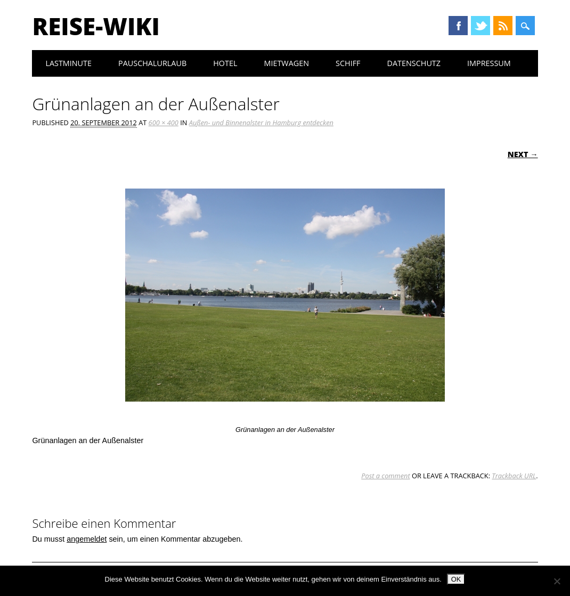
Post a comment (385, 475)
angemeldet (87, 539)
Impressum (489, 63)
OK (456, 579)
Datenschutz (414, 63)
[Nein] (556, 581)
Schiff (348, 63)
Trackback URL (514, 475)
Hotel (225, 63)
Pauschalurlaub (152, 63)
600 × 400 (163, 122)
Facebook (458, 25)
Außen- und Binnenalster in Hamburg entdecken (261, 122)
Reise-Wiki (95, 26)
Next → (523, 154)
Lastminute (68, 63)
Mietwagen (286, 63)
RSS (502, 25)
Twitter (480, 25)
